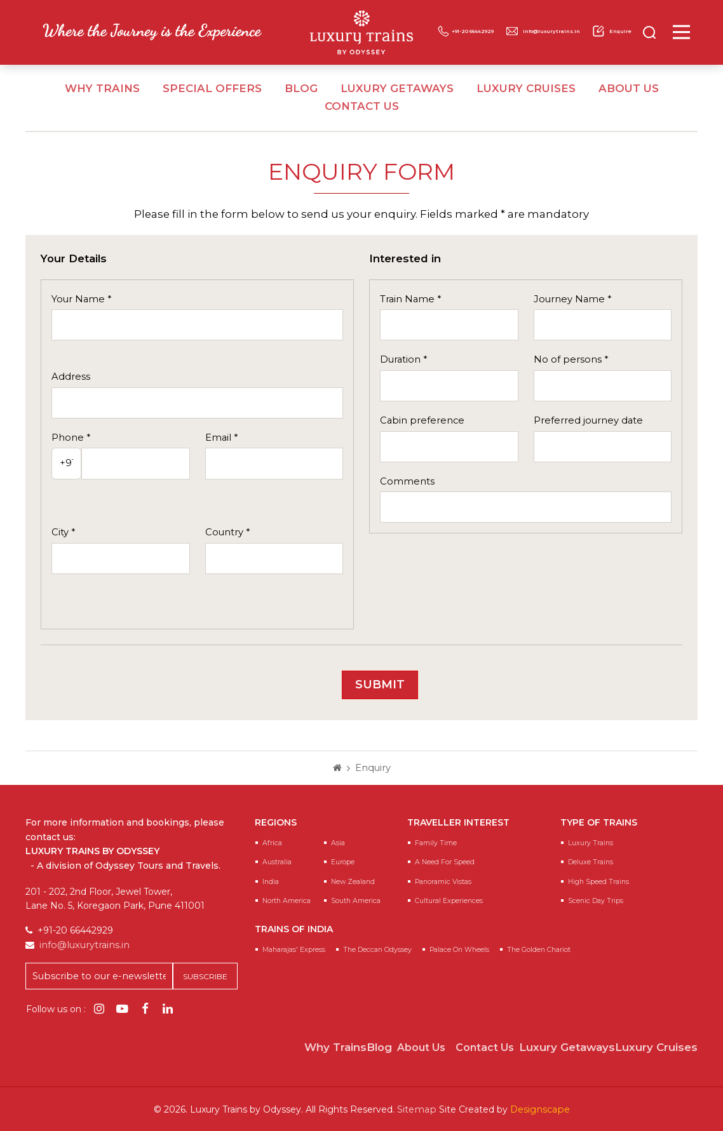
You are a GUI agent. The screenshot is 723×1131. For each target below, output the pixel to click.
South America (356, 901)
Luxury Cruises (526, 88)
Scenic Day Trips (595, 901)
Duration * (403, 359)
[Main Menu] (698, 32)
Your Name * (81, 299)
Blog (301, 88)
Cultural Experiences (449, 901)
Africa (272, 843)
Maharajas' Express (293, 950)
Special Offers (212, 88)
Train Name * (410, 299)
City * (63, 532)
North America (286, 901)
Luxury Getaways (397, 88)
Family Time (436, 843)
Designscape (539, 1108)
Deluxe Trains (590, 862)
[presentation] (273, 680)
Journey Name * (572, 299)
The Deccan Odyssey (377, 950)
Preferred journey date (588, 420)
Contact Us (362, 106)
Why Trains (102, 88)
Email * (221, 437)
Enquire (606, 40)
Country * (227, 532)
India (270, 882)
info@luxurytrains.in (509, 40)
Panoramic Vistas (443, 882)
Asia (338, 843)
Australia (277, 862)
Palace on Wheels (459, 950)
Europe (343, 862)
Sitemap (417, 1108)
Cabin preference (422, 420)
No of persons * (571, 359)
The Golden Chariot (539, 950)
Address (70, 376)
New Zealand (353, 882)
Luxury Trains (590, 843)
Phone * (70, 437)
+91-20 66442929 (542, 22)
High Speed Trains (598, 882)
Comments (407, 481)
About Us (628, 88)
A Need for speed (445, 862)
